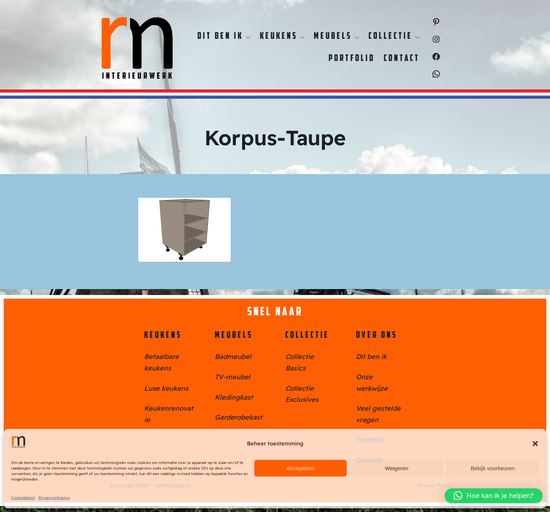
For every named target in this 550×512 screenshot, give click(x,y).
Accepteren (300, 468)
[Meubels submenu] (356, 36)
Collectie (307, 335)
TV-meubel (232, 377)
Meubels (234, 335)
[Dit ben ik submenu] (248, 36)
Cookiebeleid (23, 497)
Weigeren (396, 468)
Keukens (163, 335)
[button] (535, 443)
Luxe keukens (166, 388)
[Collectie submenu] (417, 36)
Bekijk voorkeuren (493, 468)
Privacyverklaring (53, 497)
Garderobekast (238, 417)
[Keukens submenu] (302, 36)
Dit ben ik (371, 356)
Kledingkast (234, 397)
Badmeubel (233, 356)
